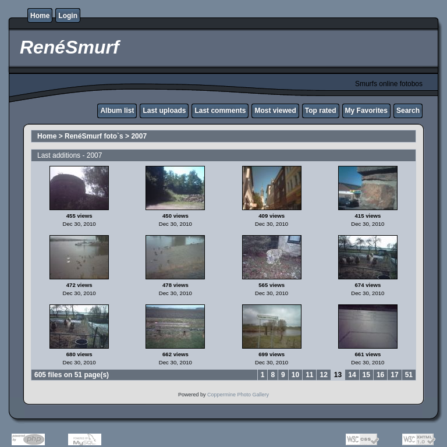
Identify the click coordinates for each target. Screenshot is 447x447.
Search (408, 111)
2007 (139, 136)
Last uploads (164, 111)
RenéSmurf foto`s (94, 136)
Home (39, 16)
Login (67, 16)
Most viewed (275, 111)
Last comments (220, 111)
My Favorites (366, 111)
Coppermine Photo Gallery (238, 395)
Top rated (320, 111)
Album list (117, 111)
